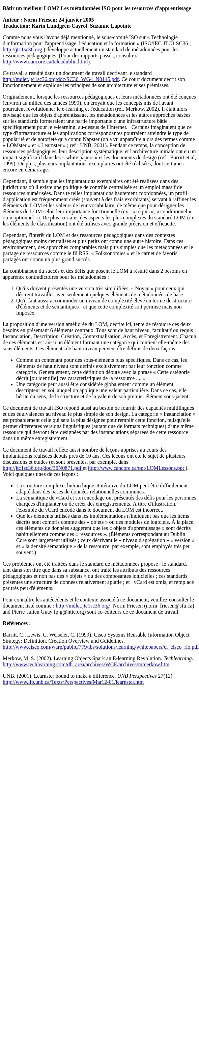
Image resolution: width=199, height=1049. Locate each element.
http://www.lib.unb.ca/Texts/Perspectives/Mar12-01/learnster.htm (73, 682)
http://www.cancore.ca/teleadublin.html (45, 61)
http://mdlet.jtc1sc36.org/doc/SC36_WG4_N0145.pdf (61, 79)
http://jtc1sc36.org (23, 49)
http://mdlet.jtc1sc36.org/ (83, 606)
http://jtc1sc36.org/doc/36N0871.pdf (43, 468)
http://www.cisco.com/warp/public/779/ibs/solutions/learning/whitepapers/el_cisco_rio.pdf (101, 647)
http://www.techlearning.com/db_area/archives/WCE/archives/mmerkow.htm (86, 664)
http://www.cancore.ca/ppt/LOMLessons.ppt (137, 468)
